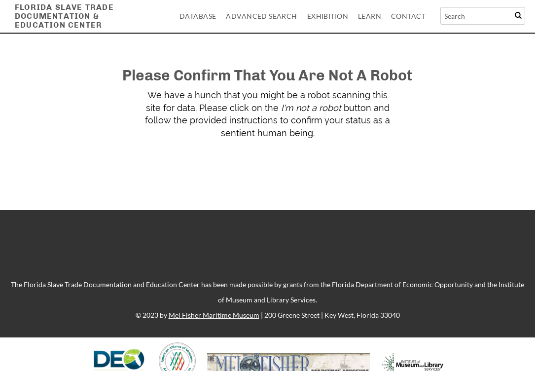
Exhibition (327, 16)
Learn (369, 16)
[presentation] (278, 170)
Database (197, 16)
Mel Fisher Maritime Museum (214, 315)
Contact (408, 16)
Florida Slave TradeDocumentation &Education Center (64, 16)
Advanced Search (261, 16)
